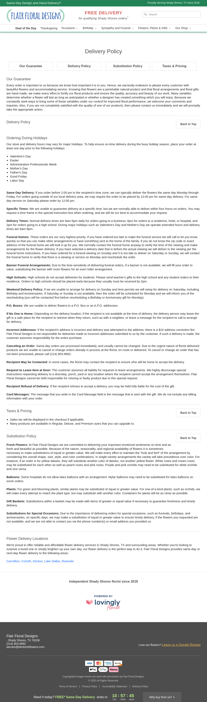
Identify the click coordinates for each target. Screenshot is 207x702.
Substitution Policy (128, 66)
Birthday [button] (90, 28)
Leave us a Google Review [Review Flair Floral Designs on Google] (181, 645)
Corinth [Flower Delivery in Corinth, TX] (26, 561)
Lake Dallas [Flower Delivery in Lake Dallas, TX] (52, 561)
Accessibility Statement (114, 686)
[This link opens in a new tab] (103, 603)
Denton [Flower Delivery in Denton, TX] (37, 561)
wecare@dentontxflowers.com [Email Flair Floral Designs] (25, 647)
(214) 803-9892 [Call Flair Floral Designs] (16, 643)
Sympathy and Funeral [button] (117, 28)
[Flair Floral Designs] (35, 15)
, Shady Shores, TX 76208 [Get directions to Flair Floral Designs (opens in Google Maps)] (23, 640)
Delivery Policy (79, 66)
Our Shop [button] (183, 28)
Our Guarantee (30, 66)
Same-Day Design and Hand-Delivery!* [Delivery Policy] (33, 3)
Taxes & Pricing (174, 66)
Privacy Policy (89, 686)
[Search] (171, 14)
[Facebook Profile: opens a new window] (189, 636)
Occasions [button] (70, 28)
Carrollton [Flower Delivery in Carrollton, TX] (13, 561)
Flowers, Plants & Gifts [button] (154, 28)
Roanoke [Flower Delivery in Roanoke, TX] (68, 561)
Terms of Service (68, 686)
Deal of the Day (25, 28)
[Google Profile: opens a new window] (198, 636)
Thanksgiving (48, 28)
